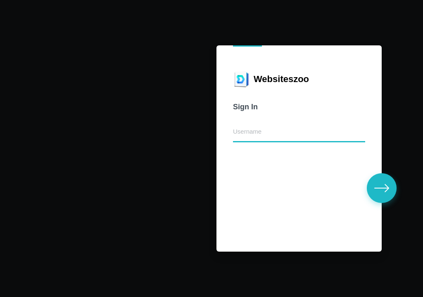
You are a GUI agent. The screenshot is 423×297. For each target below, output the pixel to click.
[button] (382, 188)
